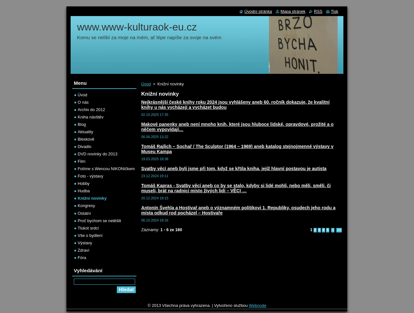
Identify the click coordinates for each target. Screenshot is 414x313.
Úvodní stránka (258, 11)
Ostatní (84, 213)
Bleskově (86, 139)
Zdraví (83, 250)
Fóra (82, 257)
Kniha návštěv (90, 117)
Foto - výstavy (90, 176)
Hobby (84, 183)
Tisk (334, 11)
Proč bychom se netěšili (99, 220)
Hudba (84, 190)
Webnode (257, 305)
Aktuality (85, 131)
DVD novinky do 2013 (97, 154)
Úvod (146, 84)
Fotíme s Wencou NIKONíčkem (106, 168)
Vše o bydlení (90, 235)
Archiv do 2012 (91, 109)
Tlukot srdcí (88, 228)
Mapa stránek (293, 11)
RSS (318, 11)
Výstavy (85, 242)
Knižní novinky (92, 198)
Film (81, 161)
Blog (82, 124)
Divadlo (84, 146)
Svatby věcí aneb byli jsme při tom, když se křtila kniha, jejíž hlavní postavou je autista (233, 168)
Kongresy (86, 205)
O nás (83, 102)
